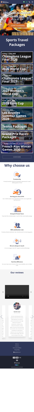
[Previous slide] (5, 19)
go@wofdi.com (17, 352)
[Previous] (2, 316)
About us (17, 344)
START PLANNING (20, 25)
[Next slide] (28, 19)
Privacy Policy (17, 349)
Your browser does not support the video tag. (17, 292)
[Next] (31, 316)
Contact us (17, 345)
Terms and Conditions (17, 347)
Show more (17, 157)
